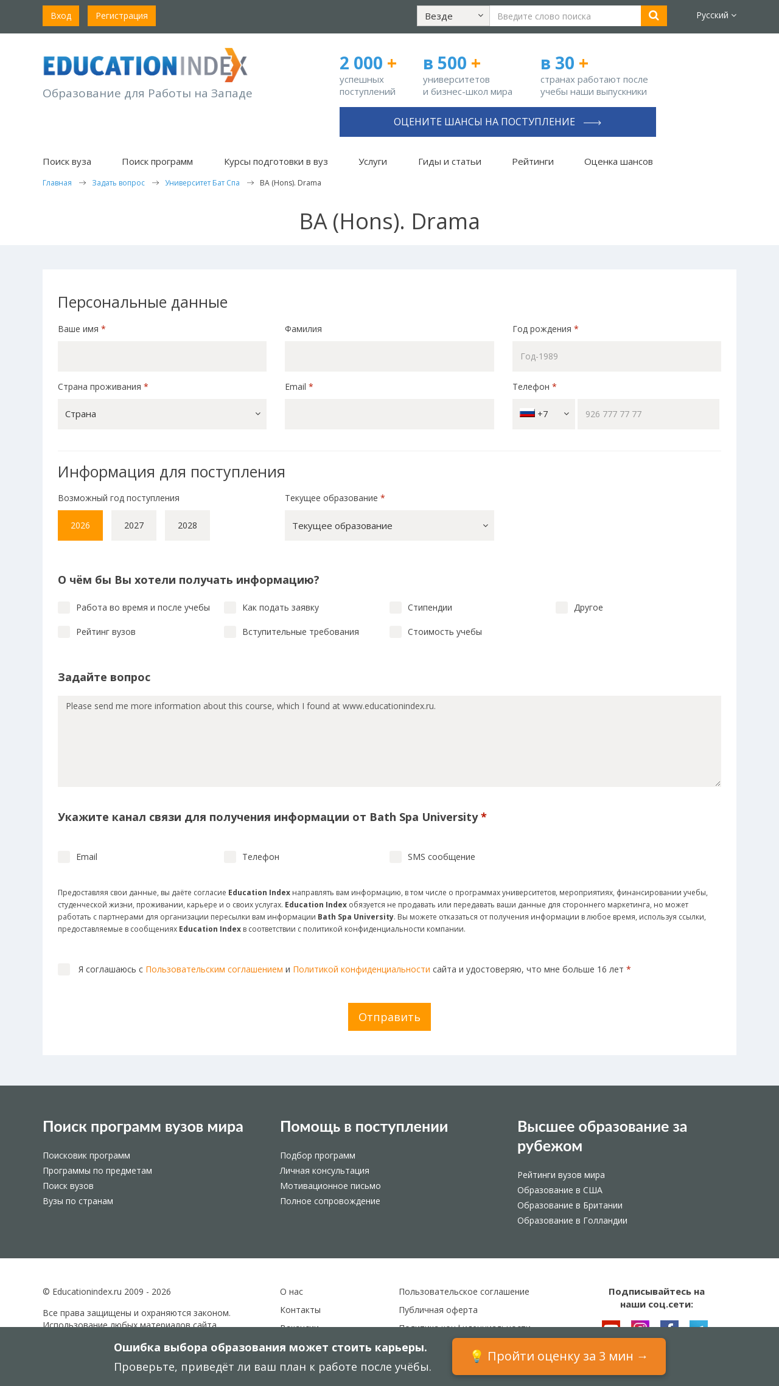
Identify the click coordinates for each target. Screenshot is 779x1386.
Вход (61, 15)
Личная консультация (324, 1170)
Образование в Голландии (572, 1220)
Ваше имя (82, 328)
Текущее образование (335, 498)
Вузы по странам (78, 1201)
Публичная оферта (438, 1309)
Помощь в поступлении (364, 1126)
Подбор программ (317, 1155)
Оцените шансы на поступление (497, 121)
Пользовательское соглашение (464, 1291)
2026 (80, 525)
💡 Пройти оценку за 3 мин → (559, 1356)
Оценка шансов (618, 161)
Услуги (372, 161)
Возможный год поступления (119, 498)
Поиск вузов (68, 1185)
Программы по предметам (97, 1170)
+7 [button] (544, 414)
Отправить (389, 1017)
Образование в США (560, 1190)
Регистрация (122, 15)
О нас (291, 1291)
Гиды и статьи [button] (449, 161)
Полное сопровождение (330, 1201)
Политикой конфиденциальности (361, 969)
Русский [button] (716, 15)
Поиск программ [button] (157, 161)
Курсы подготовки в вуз (276, 161)
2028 (187, 525)
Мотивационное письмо (330, 1185)
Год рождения (546, 328)
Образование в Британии (570, 1205)
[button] (453, 15)
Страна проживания (103, 386)
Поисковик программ (86, 1155)
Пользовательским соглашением (214, 969)
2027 (134, 525)
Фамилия (303, 328)
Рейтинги (533, 161)
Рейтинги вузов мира (561, 1174)
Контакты (300, 1309)
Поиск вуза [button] (67, 161)
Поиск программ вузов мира (143, 1126)
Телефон (534, 386)
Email (299, 386)
